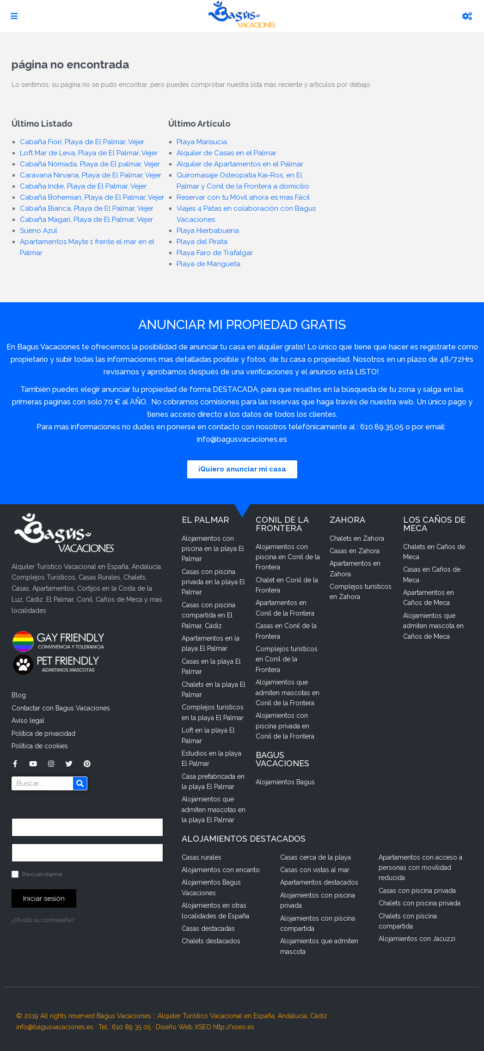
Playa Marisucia (202, 142)
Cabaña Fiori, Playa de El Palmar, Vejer (82, 142)
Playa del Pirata (202, 242)
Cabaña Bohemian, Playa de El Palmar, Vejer (92, 197)
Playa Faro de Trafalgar (215, 253)
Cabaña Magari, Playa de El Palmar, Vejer (86, 219)
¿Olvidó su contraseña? (43, 920)
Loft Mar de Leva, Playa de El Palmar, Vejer (89, 153)
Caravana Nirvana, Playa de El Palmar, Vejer (90, 175)
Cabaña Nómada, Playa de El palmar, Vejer (90, 164)
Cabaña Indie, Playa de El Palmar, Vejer (83, 186)
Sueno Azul (38, 230)
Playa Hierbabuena (208, 230)
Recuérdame (37, 874)
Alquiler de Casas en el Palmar (226, 153)
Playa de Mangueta (208, 264)
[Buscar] (80, 783)
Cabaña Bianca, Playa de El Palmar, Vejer (86, 208)
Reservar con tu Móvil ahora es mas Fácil (243, 197)
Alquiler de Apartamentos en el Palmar (240, 164)
